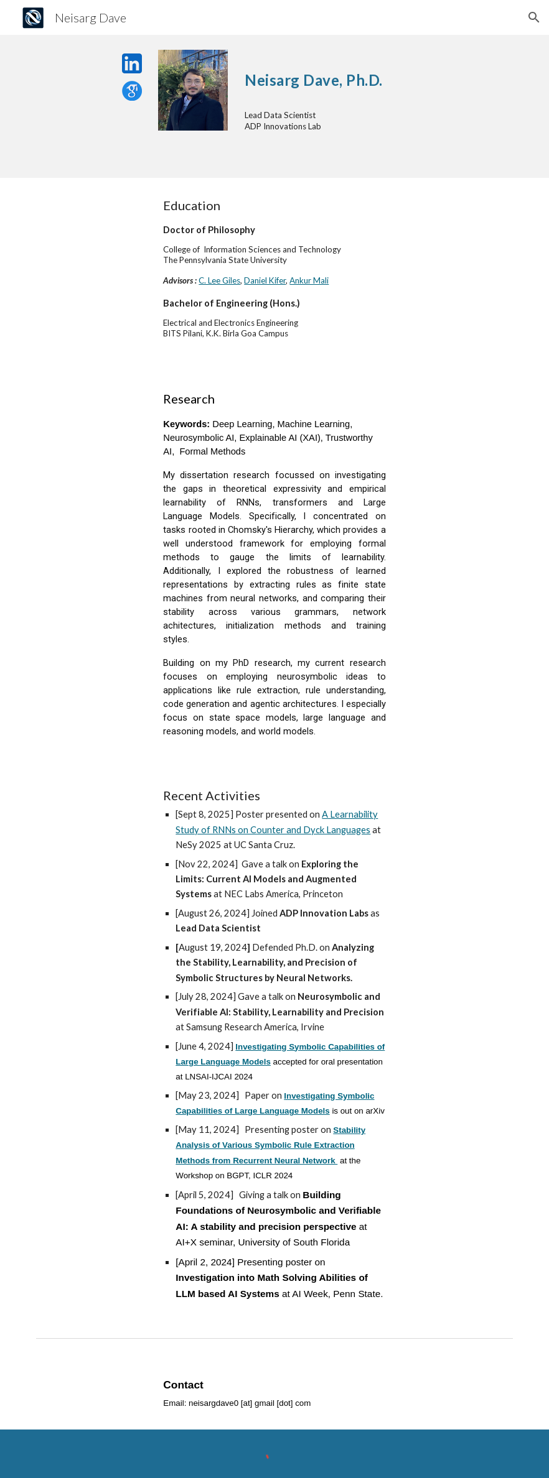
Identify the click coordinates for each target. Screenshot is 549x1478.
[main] (376, 75)
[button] (534, 17)
